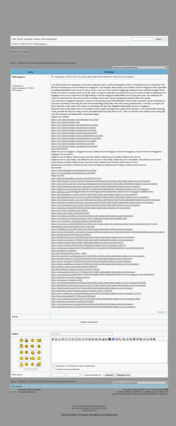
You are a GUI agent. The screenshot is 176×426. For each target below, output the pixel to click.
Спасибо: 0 (161, 312)
